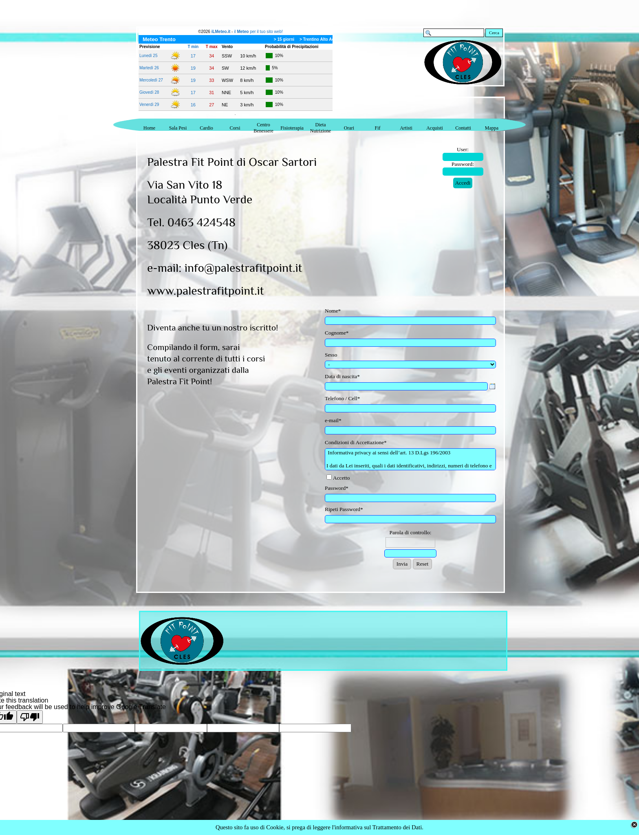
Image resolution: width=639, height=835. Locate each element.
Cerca (494, 33)
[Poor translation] (30, 717)
